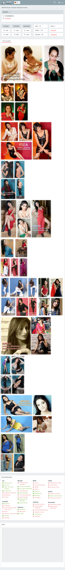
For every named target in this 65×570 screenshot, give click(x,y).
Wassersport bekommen (53, 507)
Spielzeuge (7, 495)
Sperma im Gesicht (55, 498)
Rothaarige (54, 34)
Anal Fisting (53, 485)
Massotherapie (24, 493)
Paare (5, 511)
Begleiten (6, 503)
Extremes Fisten (54, 487)
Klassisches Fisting (55, 483)
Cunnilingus (38, 514)
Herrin (36, 483)
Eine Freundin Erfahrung (38, 507)
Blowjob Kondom (39, 504)
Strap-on (37, 491)
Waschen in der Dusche (10, 513)
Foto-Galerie (6, 41)
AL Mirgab (13, 7)
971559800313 (9, 16)
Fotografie (7, 506)
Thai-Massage (24, 491)
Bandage (37, 495)
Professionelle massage (24, 483)
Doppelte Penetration (10, 493)
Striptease (22, 509)
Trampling (37, 497)
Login (60, 2)
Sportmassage (24, 497)
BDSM (36, 487)
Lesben (22, 513)
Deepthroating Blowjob (41, 510)
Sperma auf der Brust (56, 496)
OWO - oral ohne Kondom (8, 487)
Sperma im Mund (55, 493)
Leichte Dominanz (40, 485)
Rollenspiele (38, 493)
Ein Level (6, 485)
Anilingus (37, 516)
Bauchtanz (22, 511)
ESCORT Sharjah (6, 7)
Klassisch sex (8, 483)
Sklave (37, 489)
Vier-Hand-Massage (25, 495)
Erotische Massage (25, 486)
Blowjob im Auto (39, 512)
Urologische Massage (26, 488)
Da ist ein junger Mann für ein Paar (10, 508)
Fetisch (6, 497)
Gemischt (53, 30)
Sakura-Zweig (23, 503)
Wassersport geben (55, 504)
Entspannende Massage (24, 499)
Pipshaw (6, 515)
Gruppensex (7, 491)
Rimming (6, 518)
